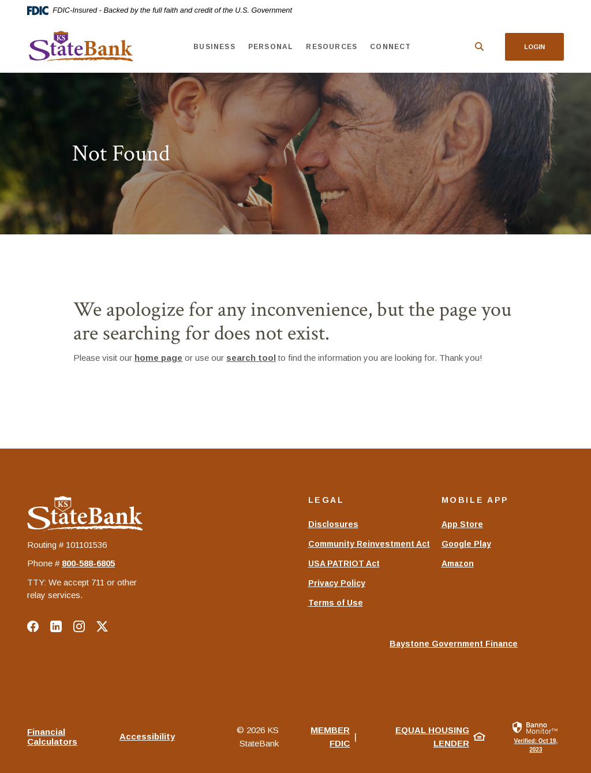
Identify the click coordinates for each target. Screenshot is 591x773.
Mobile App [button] (475, 500)
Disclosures (333, 524)
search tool (251, 358)
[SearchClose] (480, 46)
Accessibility (147, 736)
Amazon (458, 563)
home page (158, 358)
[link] (536, 736)
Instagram (79, 626)
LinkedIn (56, 626)
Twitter (102, 626)
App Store (462, 524)
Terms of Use (335, 602)
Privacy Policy (336, 583)
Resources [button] (331, 47)
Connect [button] (390, 47)
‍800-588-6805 (88, 563)
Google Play (466, 543)
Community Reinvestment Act (369, 543)
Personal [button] (271, 47)
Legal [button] (326, 500)
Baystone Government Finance (454, 649)
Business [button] (214, 47)
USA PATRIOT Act (344, 563)
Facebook (33, 626)
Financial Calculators (52, 736)
